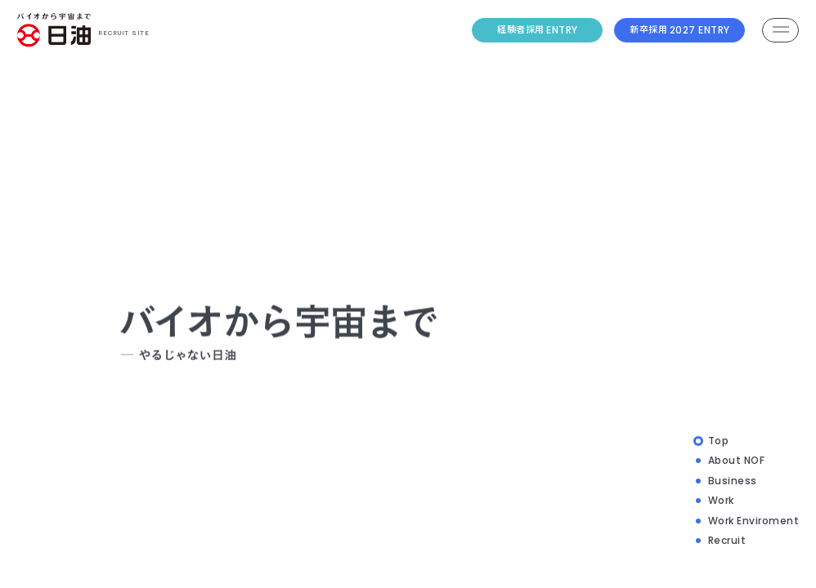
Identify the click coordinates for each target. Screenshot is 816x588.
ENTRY (537, 29)
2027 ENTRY (680, 29)
